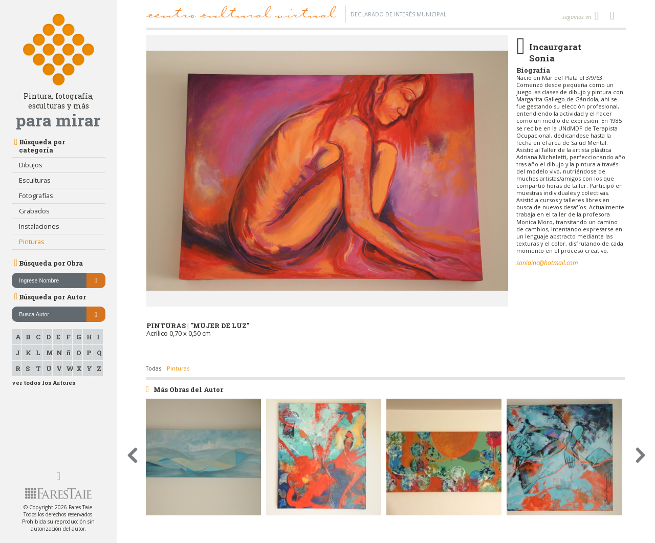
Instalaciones (39, 226)
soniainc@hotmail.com (547, 262)
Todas (153, 368)
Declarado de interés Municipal (399, 14)
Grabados (34, 210)
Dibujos (30, 164)
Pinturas (32, 241)
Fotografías (36, 195)
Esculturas (35, 180)
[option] (327, 199)
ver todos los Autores (43, 382)
